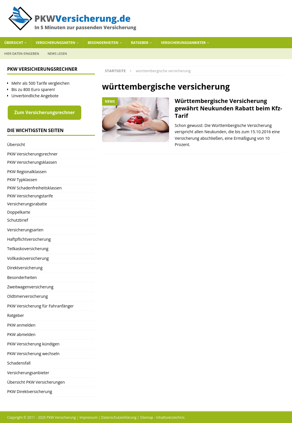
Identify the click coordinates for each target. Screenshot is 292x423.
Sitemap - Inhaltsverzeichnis (162, 417)
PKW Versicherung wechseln (33, 353)
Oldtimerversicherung (27, 296)
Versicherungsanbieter (183, 42)
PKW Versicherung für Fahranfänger (40, 306)
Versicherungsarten (55, 42)
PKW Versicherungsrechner (32, 154)
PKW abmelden (21, 334)
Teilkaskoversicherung (27, 248)
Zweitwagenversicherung (30, 287)
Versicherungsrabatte (27, 204)
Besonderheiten (103, 42)
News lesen (57, 53)
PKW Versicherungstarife (30, 196)
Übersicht (13, 42)
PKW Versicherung (61, 417)
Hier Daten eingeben (21, 53)
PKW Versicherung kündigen (33, 344)
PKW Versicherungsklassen (32, 162)
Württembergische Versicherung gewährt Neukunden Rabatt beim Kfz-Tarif (228, 108)
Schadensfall (19, 363)
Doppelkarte (18, 212)
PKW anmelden (21, 325)
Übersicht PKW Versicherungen (36, 382)
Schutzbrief (17, 220)
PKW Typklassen (22, 179)
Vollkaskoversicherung (28, 258)
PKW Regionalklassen (26, 171)
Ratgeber (139, 42)
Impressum (89, 417)
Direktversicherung (24, 267)
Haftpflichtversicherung (29, 239)
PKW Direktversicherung (29, 391)
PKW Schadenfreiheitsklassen (34, 188)
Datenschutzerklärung (119, 417)
